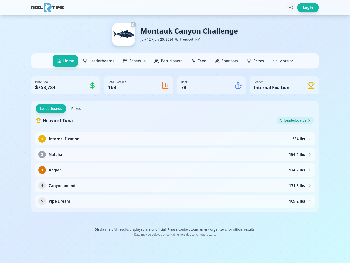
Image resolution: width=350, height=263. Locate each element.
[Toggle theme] (291, 7)
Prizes (255, 61)
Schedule (134, 61)
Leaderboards (98, 61)
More (283, 61)
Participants (168, 61)
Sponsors (226, 61)
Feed (198, 61)
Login (308, 7)
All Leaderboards (295, 120)
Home (65, 61)
